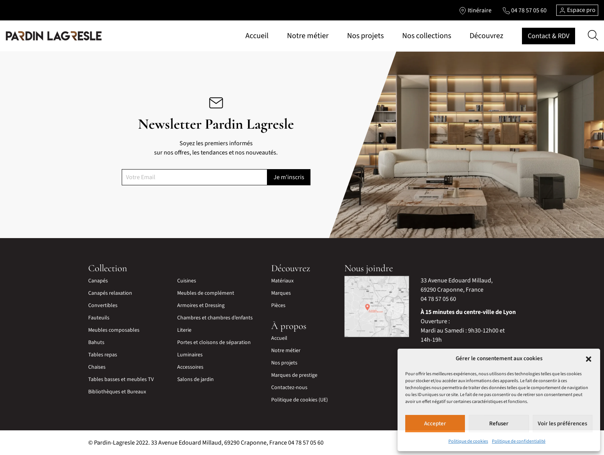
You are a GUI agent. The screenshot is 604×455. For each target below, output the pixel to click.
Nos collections (426, 35)
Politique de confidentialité (518, 441)
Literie (184, 330)
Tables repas (102, 355)
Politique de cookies (468, 441)
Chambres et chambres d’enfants (215, 318)
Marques (281, 293)
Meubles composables (113, 330)
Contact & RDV (548, 36)
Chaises (97, 367)
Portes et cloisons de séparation (214, 342)
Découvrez (486, 35)
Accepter (435, 424)
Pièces (278, 305)
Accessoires (190, 367)
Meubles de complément (205, 293)
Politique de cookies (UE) (299, 400)
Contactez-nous (289, 387)
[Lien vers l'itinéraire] (475, 10)
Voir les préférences (562, 424)
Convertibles (102, 305)
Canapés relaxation (110, 293)
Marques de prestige (294, 375)
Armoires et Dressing (201, 305)
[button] (588, 359)
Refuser (498, 424)
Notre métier (308, 35)
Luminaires (190, 355)
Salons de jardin (195, 379)
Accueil (256, 35)
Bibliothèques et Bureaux (117, 392)
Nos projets (365, 35)
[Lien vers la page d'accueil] (54, 36)
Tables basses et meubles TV (121, 379)
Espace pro (577, 10)
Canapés (98, 281)
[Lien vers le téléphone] (524, 10)
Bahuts (96, 342)
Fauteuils (98, 318)
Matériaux (282, 281)
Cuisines (186, 281)
